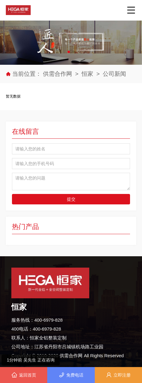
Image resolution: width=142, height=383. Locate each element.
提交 (71, 199)
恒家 (87, 74)
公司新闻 (114, 74)
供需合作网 (58, 74)
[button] (68, 52)
